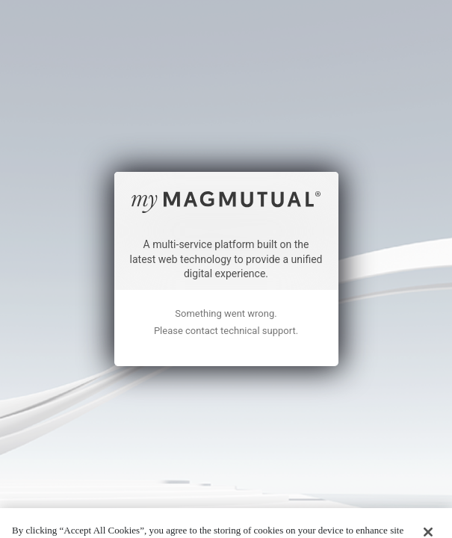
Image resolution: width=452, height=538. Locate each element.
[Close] (428, 490)
